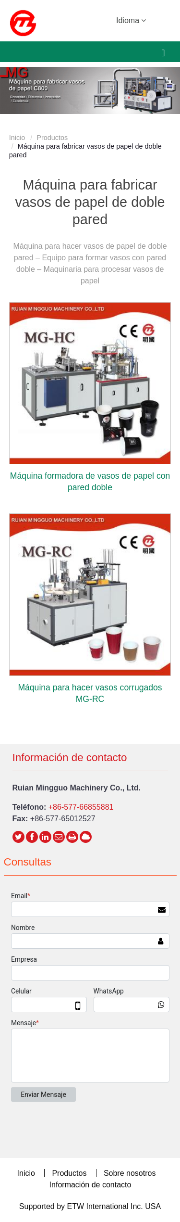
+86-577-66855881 (81, 807)
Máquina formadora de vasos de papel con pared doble (90, 481)
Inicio (17, 137)
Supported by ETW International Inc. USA (90, 1206)
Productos (52, 137)
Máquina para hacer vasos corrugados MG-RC (90, 693)
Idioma (131, 20)
